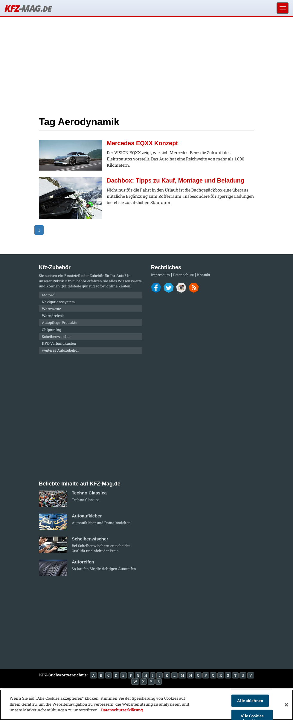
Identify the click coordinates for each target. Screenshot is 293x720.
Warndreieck (53, 315)
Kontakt (203, 274)
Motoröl (49, 294)
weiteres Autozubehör (60, 350)
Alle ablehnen (250, 700)
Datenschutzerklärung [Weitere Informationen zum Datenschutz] (122, 710)
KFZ (27, 8)
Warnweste (51, 308)
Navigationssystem (58, 301)
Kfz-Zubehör (75, 280)
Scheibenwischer (56, 336)
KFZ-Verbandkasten (59, 343)
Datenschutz (183, 274)
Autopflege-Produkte (59, 322)
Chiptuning (51, 329)
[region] (146, 705)
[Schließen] (286, 704)
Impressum (160, 274)
